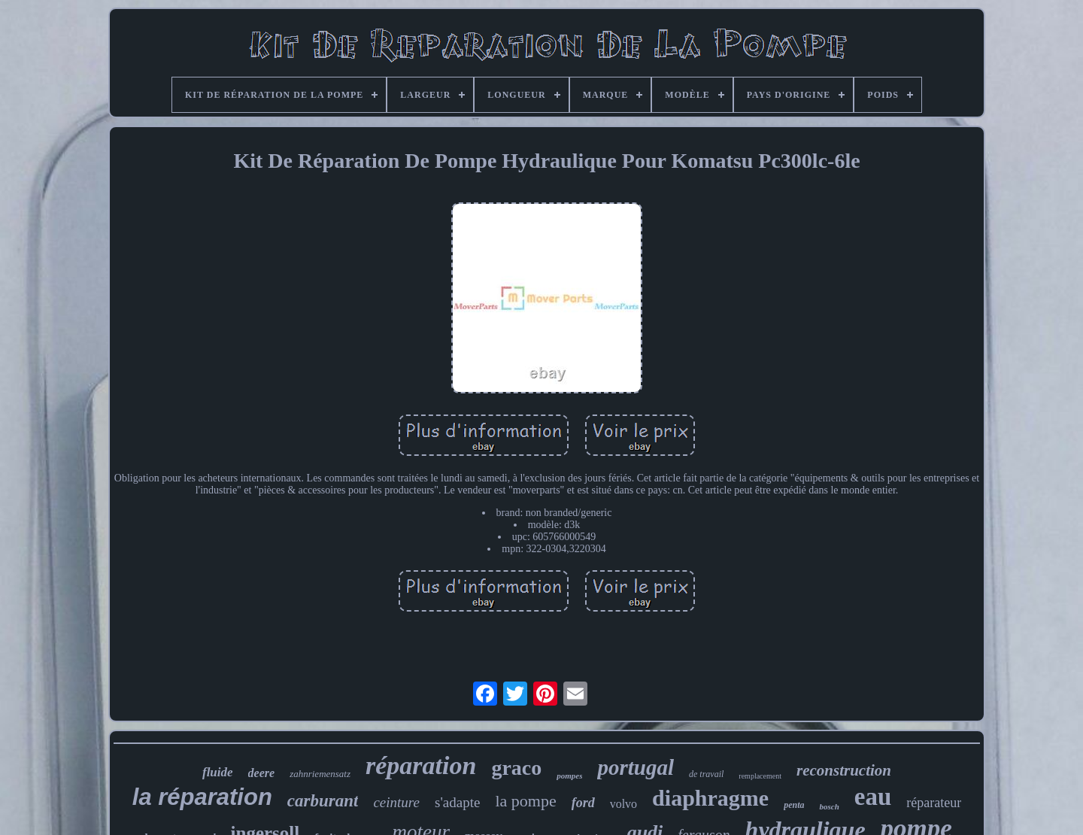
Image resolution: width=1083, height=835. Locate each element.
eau (873, 796)
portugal (635, 767)
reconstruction (843, 770)
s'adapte (457, 802)
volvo (623, 803)
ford (583, 802)
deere (261, 773)
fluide (217, 772)
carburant (323, 800)
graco (516, 767)
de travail (706, 774)
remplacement (760, 776)
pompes (569, 775)
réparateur (933, 802)
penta (794, 805)
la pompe (525, 800)
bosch (829, 806)
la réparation (202, 797)
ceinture (396, 802)
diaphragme (710, 797)
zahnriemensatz (320, 773)
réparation (421, 765)
